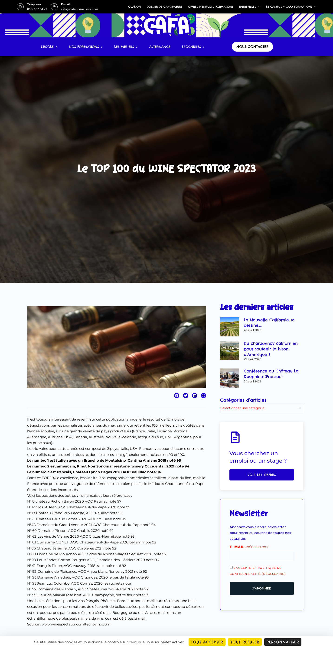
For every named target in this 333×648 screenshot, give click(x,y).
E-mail (249, 547)
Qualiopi (134, 6)
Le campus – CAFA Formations (291, 7)
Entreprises (250, 7)
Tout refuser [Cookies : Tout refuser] (244, 642)
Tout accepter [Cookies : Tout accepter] (207, 642)
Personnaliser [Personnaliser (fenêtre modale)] (283, 642)
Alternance (159, 47)
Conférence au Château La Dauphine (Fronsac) (271, 373)
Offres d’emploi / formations (210, 6)
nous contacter (252, 46)
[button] (177, 395)
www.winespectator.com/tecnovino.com (76, 624)
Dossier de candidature (164, 6)
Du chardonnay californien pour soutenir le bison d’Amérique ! (271, 349)
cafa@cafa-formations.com (79, 9)
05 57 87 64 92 (37, 9)
